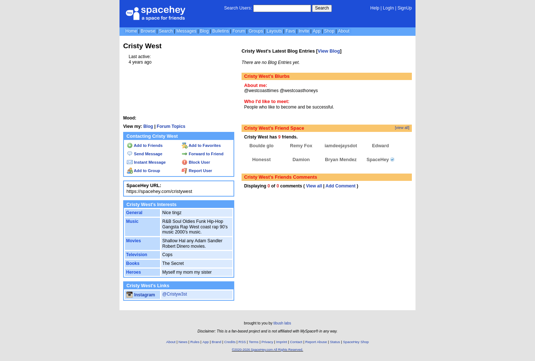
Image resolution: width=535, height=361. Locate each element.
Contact (296, 342)
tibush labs (282, 323)
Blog (204, 31)
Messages (186, 31)
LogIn (388, 8)
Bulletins (220, 31)
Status (335, 342)
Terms (254, 342)
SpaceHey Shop (356, 342)
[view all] (402, 128)
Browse (148, 31)
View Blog (329, 51)
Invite (304, 31)
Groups (255, 31)
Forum (238, 31)
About (343, 31)
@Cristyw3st (174, 294)
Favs (290, 31)
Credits (230, 342)
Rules (195, 342)
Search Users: (238, 8)
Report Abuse (316, 342)
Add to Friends (145, 145)
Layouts (274, 31)
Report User (197, 170)
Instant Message (146, 162)
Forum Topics (171, 126)
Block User (196, 162)
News (182, 342)
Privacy (267, 342)
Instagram (140, 294)
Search (322, 8)
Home (131, 31)
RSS (242, 342)
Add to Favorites (201, 145)
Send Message (144, 154)
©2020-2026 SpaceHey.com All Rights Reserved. (267, 350)
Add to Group (143, 170)
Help (374, 8)
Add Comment (341, 186)
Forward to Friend (202, 154)
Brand (216, 342)
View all (314, 186)
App (316, 31)
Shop (329, 31)
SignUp (405, 8)
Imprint (281, 342)
